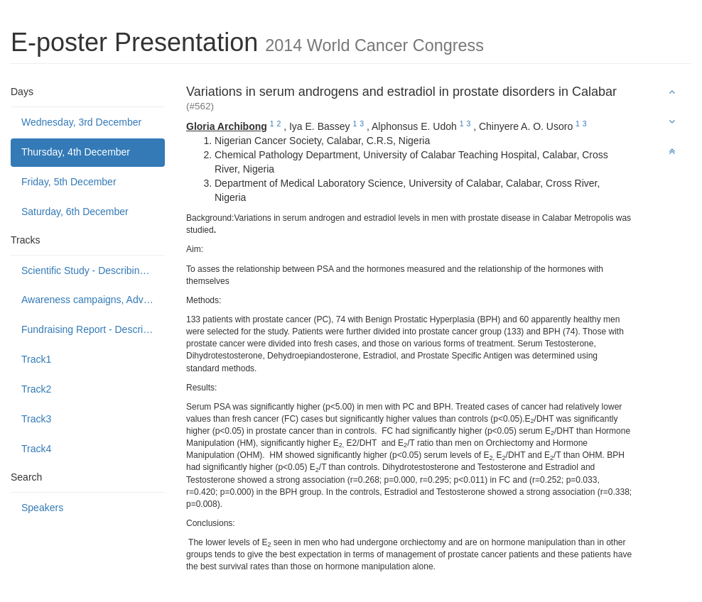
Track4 (36, 448)
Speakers (42, 507)
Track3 (36, 419)
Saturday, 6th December (75, 211)
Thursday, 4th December (75, 152)
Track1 (36, 359)
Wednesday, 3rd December (81, 122)
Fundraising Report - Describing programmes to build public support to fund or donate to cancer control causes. (93, 329)
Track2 (36, 389)
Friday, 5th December (69, 181)
